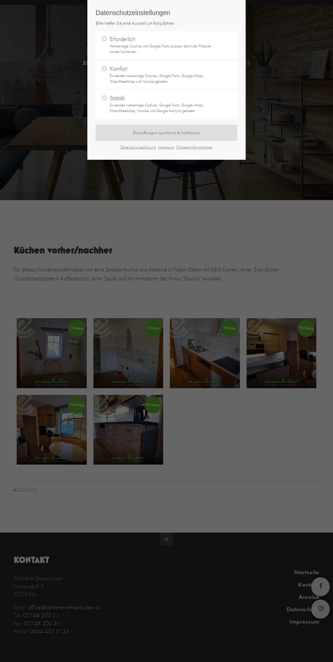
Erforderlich (164, 45)
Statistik (164, 104)
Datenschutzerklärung (138, 147)
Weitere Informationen (194, 147)
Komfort (164, 74)
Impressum (166, 147)
